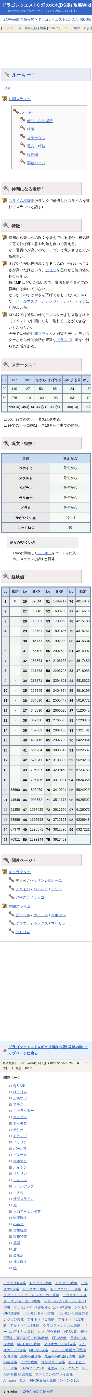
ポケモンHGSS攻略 (28, 1307)
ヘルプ (53, 28)
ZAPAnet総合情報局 (18, 19)
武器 (16, 1243)
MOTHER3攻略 (28, 1344)
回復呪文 (20, 1218)
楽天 (22, 1380)
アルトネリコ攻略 (41, 1319)
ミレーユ (54, 880)
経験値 (32, 155)
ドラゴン (53, 250)
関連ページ (36, 163)
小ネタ (18, 1224)
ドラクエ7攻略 (40, 1283)
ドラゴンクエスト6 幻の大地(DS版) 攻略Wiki (46, 5)
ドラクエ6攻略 (14, 1283)
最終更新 (30, 28)
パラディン (76, 301)
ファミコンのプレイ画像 (54, 1374)
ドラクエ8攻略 (66, 1283)
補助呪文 (20, 1262)
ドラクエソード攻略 (65, 1289)
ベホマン (58, 915)
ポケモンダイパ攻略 (38, 1313)
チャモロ (22, 889)
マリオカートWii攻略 (60, 1344)
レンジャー (54, 301)
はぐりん (22, 932)
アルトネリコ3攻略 (24, 1325)
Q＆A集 (19, 1086)
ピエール (22, 915)
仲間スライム (20, 99)
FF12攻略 (59, 1338)
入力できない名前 (27, 1211)
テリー (50, 270)
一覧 (18, 28)
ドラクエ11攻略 (34, 1289)
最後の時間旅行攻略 (59, 1356)
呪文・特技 (36, 146)
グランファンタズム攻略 (62, 1325)
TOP (7, 88)
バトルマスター (29, 301)
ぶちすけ (22, 923)
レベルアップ (23, 1186)
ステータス (36, 138)
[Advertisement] (46, 46)
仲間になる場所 (40, 121)
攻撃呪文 (20, 1230)
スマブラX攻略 (49, 1332)
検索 (43, 28)
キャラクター (20, 872)
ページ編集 (72, 28)
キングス (40, 923)
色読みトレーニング (62, 1368)
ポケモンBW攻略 (58, 1307)
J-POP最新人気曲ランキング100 (54, 1380)
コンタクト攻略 (53, 1362)
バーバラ (40, 889)
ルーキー (21, 75)
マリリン (58, 923)
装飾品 (18, 1255)
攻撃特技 (20, 1236)
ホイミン (40, 915)
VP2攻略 (70, 1332)
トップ (8, 28)
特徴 (30, 129)
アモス (20, 897)
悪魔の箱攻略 (30, 1356)
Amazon (9, 1380)
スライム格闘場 (21, 201)
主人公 (18, 1193)
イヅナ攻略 (29, 1362)
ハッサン (37, 880)
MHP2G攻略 (38, 1350)
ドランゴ (63, 340)
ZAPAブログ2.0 (32, 1368)
